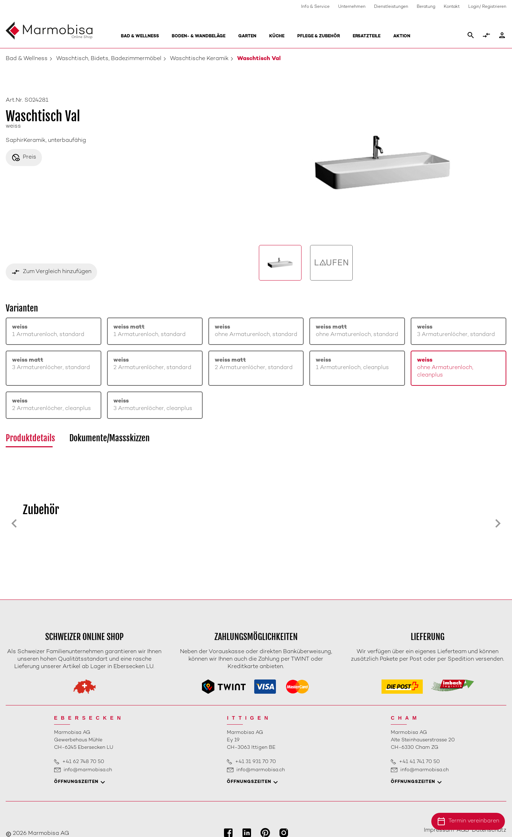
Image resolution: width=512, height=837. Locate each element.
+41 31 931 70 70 (255, 761)
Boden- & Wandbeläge (198, 36)
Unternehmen (352, 7)
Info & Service (315, 7)
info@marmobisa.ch (88, 770)
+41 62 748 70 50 (83, 761)
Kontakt (452, 7)
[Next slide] (497, 523)
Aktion (401, 36)
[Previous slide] (14, 523)
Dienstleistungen (391, 7)
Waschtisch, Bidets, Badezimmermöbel (108, 59)
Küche (276, 36)
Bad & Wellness (140, 36)
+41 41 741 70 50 (419, 761)
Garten (247, 36)
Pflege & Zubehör (318, 36)
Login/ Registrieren (487, 7)
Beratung (426, 7)
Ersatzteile (366, 36)
